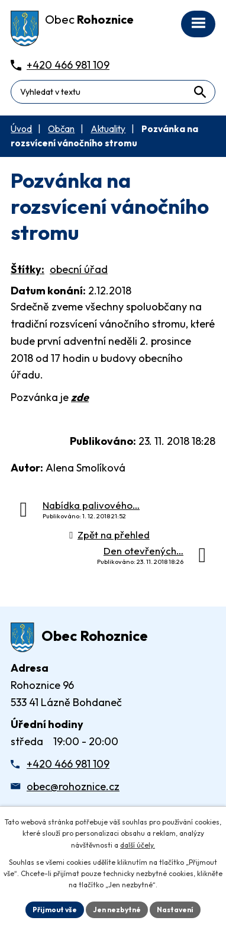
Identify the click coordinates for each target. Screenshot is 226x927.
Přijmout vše (55, 909)
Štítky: (27, 269)
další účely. (137, 845)
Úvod (21, 128)
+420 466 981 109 (68, 764)
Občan (61, 128)
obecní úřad (79, 269)
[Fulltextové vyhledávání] (113, 92)
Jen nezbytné (117, 909)
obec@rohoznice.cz (73, 786)
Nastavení (175, 909)
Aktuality (108, 128)
